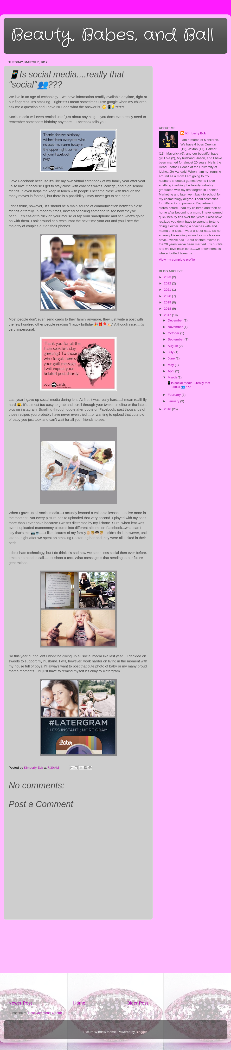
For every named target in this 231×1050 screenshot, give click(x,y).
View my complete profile (177, 259)
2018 (168, 308)
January (174, 401)
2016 (168, 409)
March (173, 377)
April (171, 371)
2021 (168, 289)
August (173, 346)
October (174, 333)
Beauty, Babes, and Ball (112, 35)
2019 (168, 302)
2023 (168, 277)
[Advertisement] (78, 959)
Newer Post (20, 1003)
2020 (168, 296)
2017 (168, 315)
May (171, 365)
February (175, 394)
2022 (168, 283)
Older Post (137, 1003)
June (172, 358)
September (176, 339)
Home (79, 1003)
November (176, 327)
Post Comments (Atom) (45, 1013)
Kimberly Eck (195, 133)
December (176, 320)
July (171, 352)
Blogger (141, 1032)
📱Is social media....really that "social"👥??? (188, 385)
